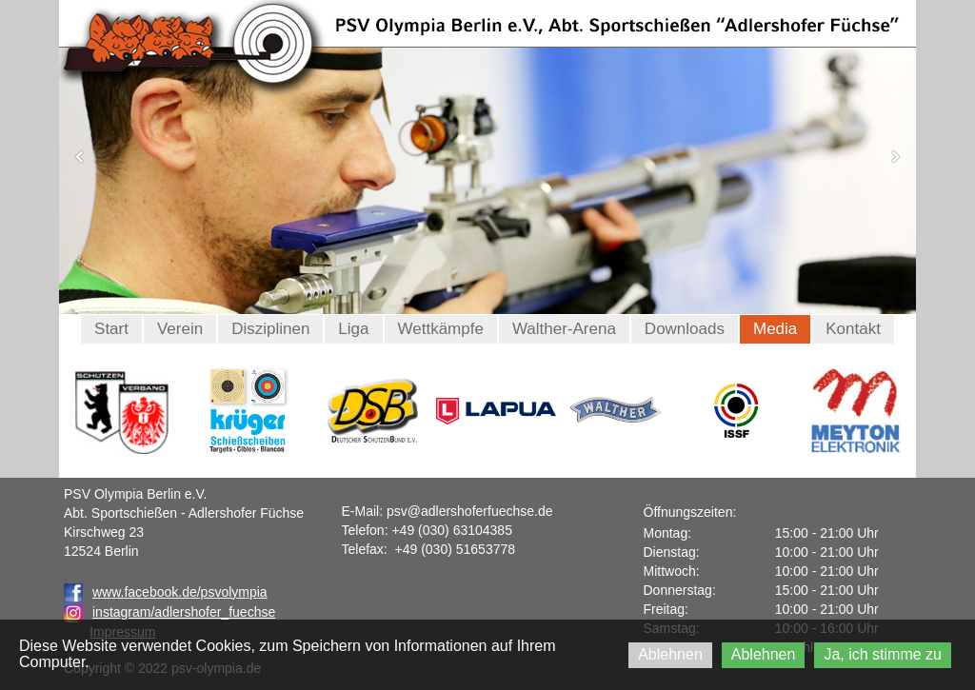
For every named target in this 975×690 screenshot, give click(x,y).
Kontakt (853, 329)
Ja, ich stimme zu (883, 654)
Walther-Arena (564, 329)
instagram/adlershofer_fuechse (183, 612)
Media (775, 329)
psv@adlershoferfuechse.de (470, 511)
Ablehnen (670, 654)
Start (111, 329)
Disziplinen (270, 329)
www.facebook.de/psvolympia (166, 592)
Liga (353, 329)
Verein (180, 329)
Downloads (685, 329)
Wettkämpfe (441, 329)
